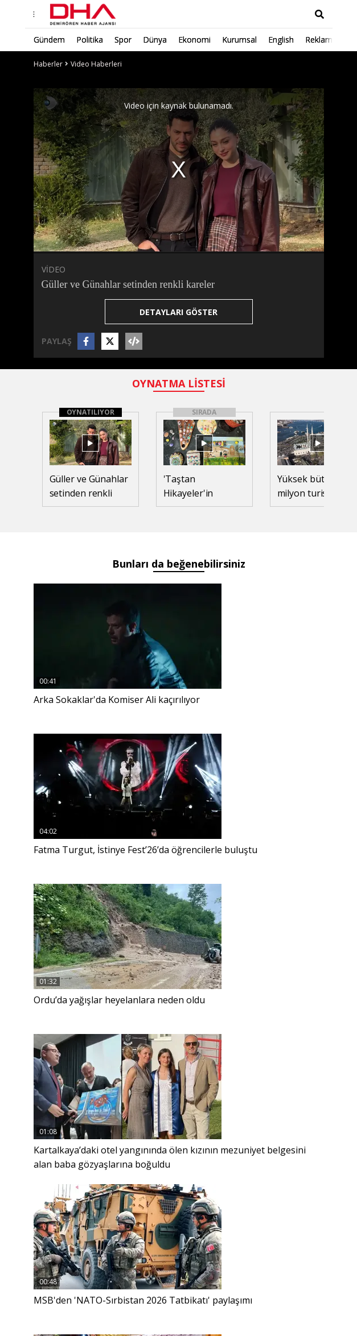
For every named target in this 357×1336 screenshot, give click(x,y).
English (281, 39)
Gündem (49, 39)
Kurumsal (239, 39)
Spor (123, 39)
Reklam (319, 39)
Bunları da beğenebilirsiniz (178, 563)
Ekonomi (194, 39)
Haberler (48, 64)
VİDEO (53, 269)
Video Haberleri (96, 64)
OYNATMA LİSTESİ (178, 383)
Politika (89, 39)
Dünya (155, 39)
